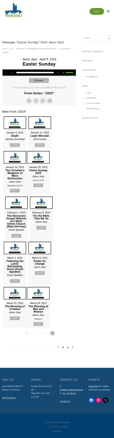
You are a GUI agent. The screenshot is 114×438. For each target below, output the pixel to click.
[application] (39, 73)
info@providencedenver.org (73, 390)
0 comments (65, 49)
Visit (96, 11)
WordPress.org (92, 108)
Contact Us (65, 401)
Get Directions (9, 398)
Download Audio (58, 87)
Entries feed (91, 98)
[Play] (6, 72)
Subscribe (93, 386)
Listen (40, 80)
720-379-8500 (69, 393)
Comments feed (93, 103)
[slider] (35, 72)
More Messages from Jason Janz (28, 87)
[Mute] (63, 72)
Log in (88, 92)
